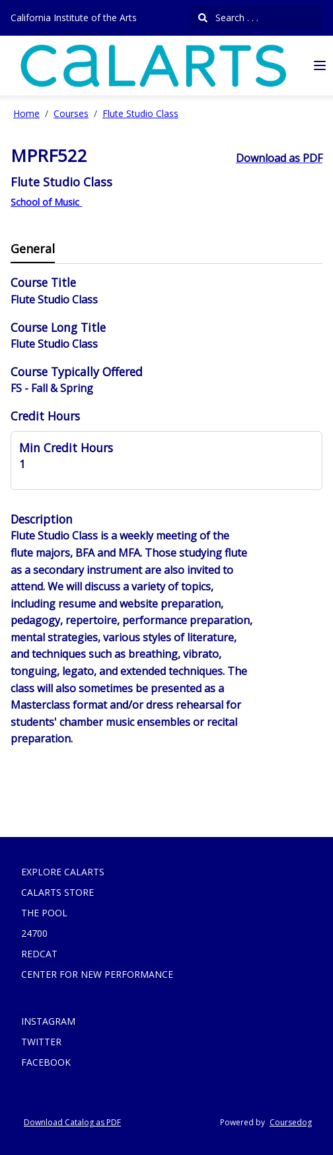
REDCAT (39, 953)
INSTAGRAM (48, 1021)
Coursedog (291, 1122)
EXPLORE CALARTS (62, 871)
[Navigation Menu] (320, 65)
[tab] (33, 250)
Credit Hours (45, 416)
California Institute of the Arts (74, 17)
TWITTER (41, 1041)
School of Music (46, 202)
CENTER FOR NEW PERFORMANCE (97, 974)
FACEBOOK (46, 1062)
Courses (71, 113)
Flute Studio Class (140, 113)
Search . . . (228, 17)
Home (26, 113)
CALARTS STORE (57, 892)
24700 (34, 933)
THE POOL (44, 912)
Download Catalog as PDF (72, 1122)
